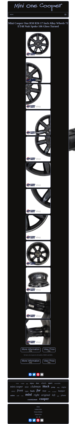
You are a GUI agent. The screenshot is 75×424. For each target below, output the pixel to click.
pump (53, 387)
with (18, 395)
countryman (32, 399)
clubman (36, 386)
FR (39, 417)
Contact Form (38, 409)
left (53, 395)
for (38, 390)
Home (38, 406)
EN (37, 417)
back (32, 391)
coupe (22, 383)
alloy (58, 387)
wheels (43, 383)
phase (63, 395)
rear (44, 390)
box (27, 383)
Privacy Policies (38, 411)
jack (58, 396)
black (46, 386)
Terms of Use (38, 414)
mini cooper (16, 386)
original (45, 394)
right (36, 394)
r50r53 (13, 391)
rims (22, 395)
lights (27, 391)
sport (50, 383)
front (20, 390)
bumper (61, 391)
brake (17, 383)
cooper (44, 399)
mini (28, 394)
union (12, 395)
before (32, 383)
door (37, 383)
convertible (57, 383)
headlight (54, 391)
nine (49, 391)
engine (63, 387)
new (27, 387)
